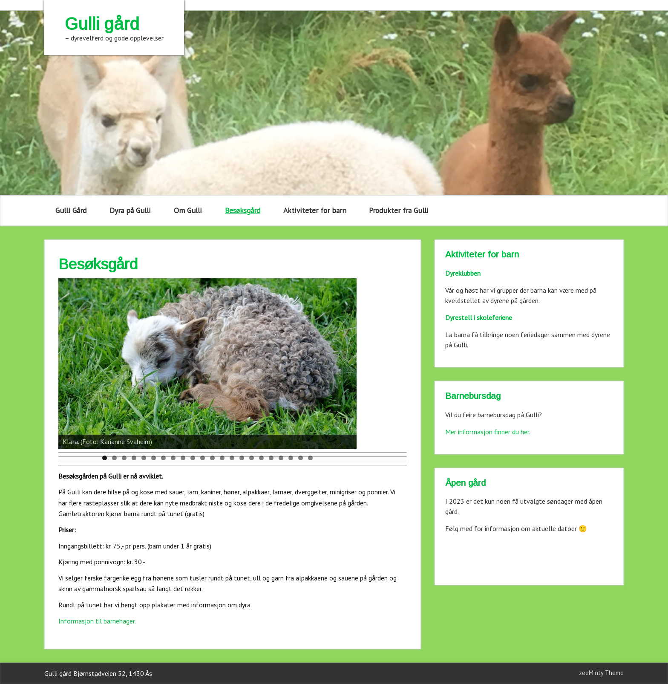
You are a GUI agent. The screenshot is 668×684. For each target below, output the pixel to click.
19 (281, 458)
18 (271, 458)
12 (212, 458)
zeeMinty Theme (601, 673)
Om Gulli (188, 210)
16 (251, 458)
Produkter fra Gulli (399, 210)
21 (300, 458)
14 (232, 458)
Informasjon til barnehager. (97, 621)
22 (310, 458)
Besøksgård (242, 210)
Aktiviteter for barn (314, 210)
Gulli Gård (70, 210)
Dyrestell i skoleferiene (478, 317)
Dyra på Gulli (130, 210)
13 (222, 458)
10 (192, 458)
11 (202, 458)
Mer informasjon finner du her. (487, 431)
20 (290, 458)
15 (241, 458)
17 (261, 458)
